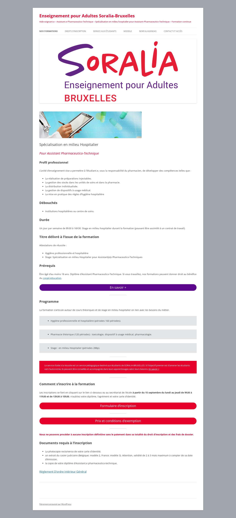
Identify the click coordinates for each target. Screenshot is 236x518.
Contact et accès (173, 31)
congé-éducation (52, 278)
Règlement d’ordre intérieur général (63, 471)
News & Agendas (148, 31)
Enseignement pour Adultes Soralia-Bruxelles (87, 16)
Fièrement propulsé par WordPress (55, 504)
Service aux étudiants (104, 31)
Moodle (128, 31)
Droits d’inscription (75, 31)
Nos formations (48, 31)
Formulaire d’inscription (118, 406)
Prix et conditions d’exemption (118, 421)
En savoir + (118, 287)
